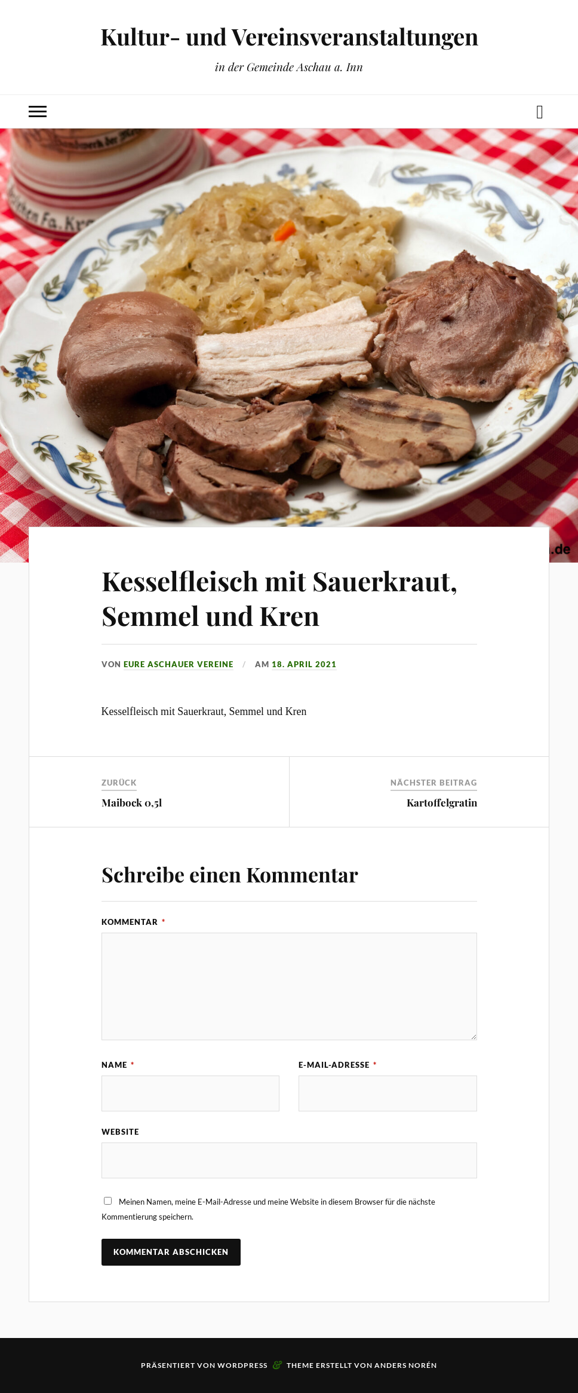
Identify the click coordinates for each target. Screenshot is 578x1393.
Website (120, 1132)
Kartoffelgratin (442, 802)
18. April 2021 (304, 664)
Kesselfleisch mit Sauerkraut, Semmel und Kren (279, 597)
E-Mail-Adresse (338, 1065)
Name (118, 1065)
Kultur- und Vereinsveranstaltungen (289, 36)
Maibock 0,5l (132, 802)
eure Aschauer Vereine (178, 664)
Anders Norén (405, 1365)
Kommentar (133, 922)
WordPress (242, 1365)
